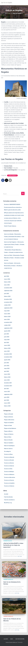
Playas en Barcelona (9, 419)
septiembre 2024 (8, 308)
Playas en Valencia (8, 434)
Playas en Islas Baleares (10, 428)
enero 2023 (7, 351)
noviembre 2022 (8, 357)
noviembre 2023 (8, 322)
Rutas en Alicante (8, 439)
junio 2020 (6, 397)
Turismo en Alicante (9, 460)
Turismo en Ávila (8, 468)
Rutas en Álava (7, 437)
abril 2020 (6, 400)
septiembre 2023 (8, 328)
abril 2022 (6, 371)
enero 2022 (7, 380)
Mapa (11, 639)
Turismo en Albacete (9, 457)
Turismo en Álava (8, 454)
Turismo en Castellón (9, 483)
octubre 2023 (7, 325)
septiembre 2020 (8, 394)
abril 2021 (6, 388)
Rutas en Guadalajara (9, 445)
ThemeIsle (20, 642)
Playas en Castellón (9, 422)
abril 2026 (6, 276)
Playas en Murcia (8, 431)
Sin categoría (7, 451)
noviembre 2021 (8, 385)
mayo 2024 (6, 310)
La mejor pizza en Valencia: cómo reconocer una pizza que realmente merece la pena (13, 221)
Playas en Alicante (8, 414)
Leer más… (19, 556)
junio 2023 (6, 336)
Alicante (6, 639)
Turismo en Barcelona (9, 477)
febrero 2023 (7, 348)
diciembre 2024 (8, 299)
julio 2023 (6, 333)
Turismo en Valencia (9, 486)
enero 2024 (7, 319)
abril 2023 (6, 342)
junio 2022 (6, 365)
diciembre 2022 (8, 354)
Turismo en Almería (9, 463)
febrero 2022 (7, 377)
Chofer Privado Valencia (10, 226)
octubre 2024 (7, 305)
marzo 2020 (7, 403)
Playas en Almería (8, 416)
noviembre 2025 (8, 287)
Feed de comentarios (9, 499)
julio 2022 (6, 362)
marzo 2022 (7, 374)
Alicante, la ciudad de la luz (16, 252)
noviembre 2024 (8, 302)
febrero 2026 (7, 282)
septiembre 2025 (8, 290)
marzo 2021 (7, 391)
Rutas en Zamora (8, 448)
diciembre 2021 (8, 382)
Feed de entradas (8, 497)
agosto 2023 (7, 331)
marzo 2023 (7, 345)
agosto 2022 (7, 359)
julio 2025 (6, 293)
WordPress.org (8, 502)
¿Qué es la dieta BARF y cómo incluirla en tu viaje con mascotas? (13, 545)
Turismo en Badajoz (12, 175)
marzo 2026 (7, 279)
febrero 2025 (7, 296)
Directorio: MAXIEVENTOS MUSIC (12, 204)
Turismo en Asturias (9, 465)
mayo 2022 (6, 368)
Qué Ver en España (19, 639)
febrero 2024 (7, 316)
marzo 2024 (7, 313)
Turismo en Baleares (9, 474)
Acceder (6, 494)
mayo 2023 (6, 339)
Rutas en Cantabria (8, 442)
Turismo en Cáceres (9, 480)
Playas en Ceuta (8, 425)
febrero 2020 (7, 406)
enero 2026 (7, 284)
